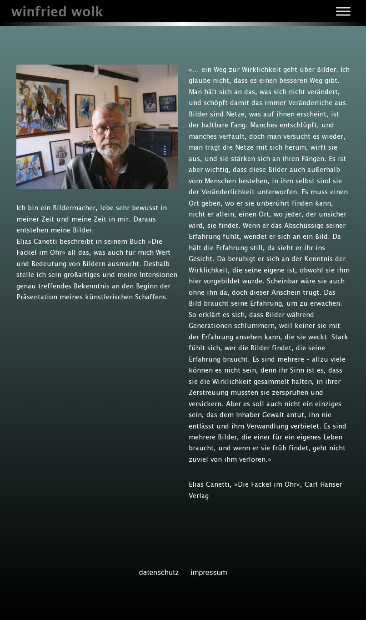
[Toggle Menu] (343, 11)
